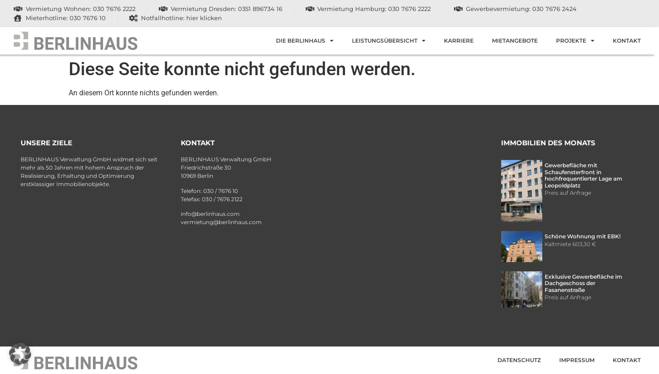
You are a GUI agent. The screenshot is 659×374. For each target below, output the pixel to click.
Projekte (575, 40)
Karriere (459, 40)
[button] (20, 354)
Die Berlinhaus (305, 40)
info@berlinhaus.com (210, 213)
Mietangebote (515, 40)
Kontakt (627, 40)
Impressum (576, 360)
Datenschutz (519, 360)
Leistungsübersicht (389, 40)
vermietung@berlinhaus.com (221, 222)
